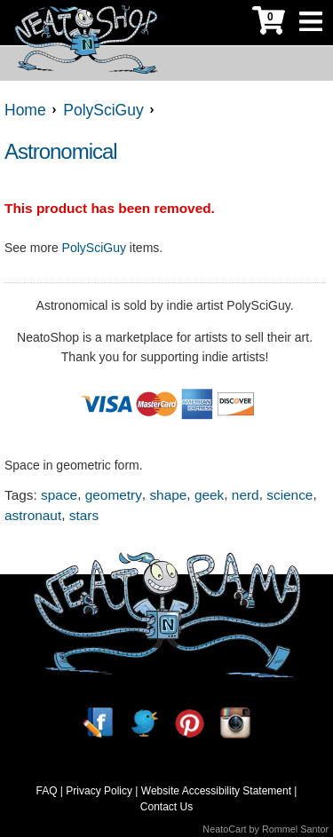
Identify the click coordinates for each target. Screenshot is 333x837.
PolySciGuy (94, 248)
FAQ (47, 791)
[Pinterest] (189, 723)
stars (84, 515)
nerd (245, 494)
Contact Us (166, 807)
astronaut (32, 515)
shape (167, 494)
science (289, 494)
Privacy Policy (99, 791)
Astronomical (60, 151)
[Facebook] (98, 723)
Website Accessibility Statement (216, 791)
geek (209, 494)
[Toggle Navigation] (311, 22)
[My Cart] (269, 22)
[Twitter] (144, 723)
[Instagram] (235, 723)
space (59, 494)
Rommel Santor (295, 829)
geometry (113, 494)
